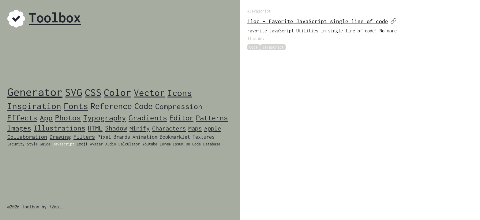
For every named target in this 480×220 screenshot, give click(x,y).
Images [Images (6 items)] (19, 128)
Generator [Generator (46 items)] (34, 92)
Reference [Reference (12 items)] (111, 106)
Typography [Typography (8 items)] (104, 117)
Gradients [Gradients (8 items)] (148, 117)
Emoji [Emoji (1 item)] (82, 144)
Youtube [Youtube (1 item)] (149, 144)
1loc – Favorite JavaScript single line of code (321, 21)
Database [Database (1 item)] (211, 144)
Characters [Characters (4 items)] (169, 128)
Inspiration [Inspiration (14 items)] (34, 106)
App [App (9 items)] (46, 117)
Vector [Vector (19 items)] (149, 92)
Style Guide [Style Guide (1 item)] (39, 144)
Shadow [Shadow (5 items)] (116, 128)
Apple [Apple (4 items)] (212, 128)
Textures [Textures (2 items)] (204, 137)
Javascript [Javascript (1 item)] (63, 144)
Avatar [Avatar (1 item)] (96, 144)
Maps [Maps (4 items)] (195, 128)
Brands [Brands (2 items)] (122, 137)
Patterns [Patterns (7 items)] (212, 118)
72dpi (55, 206)
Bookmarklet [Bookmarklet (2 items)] (175, 137)
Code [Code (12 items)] (143, 106)
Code (253, 47)
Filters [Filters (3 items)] (84, 137)
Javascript (273, 47)
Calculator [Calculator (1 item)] (129, 144)
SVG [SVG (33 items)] (73, 92)
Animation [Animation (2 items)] (145, 137)
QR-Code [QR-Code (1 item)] (193, 144)
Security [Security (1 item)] (15, 144)
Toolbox (30, 206)
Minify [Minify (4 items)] (139, 128)
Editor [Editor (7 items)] (181, 118)
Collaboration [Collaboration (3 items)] (27, 137)
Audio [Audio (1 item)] (110, 144)
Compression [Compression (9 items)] (178, 106)
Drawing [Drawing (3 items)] (60, 137)
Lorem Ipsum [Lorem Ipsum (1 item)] (171, 144)
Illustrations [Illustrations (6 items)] (59, 128)
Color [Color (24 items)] (117, 92)
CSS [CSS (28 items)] (93, 92)
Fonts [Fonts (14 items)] (76, 106)
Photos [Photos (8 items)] (68, 117)
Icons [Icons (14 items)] (179, 93)
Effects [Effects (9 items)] (22, 117)
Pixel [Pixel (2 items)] (104, 137)
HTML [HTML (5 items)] (95, 128)
